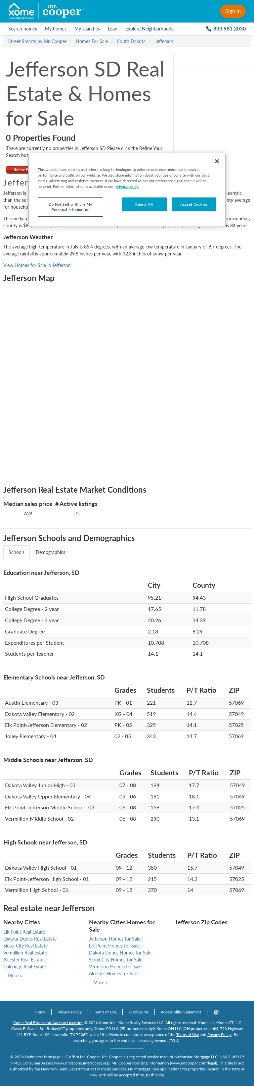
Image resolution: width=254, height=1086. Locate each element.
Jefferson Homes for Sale (114, 939)
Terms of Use (105, 1011)
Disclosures (138, 1011)
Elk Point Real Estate (24, 932)
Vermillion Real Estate (25, 952)
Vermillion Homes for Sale (115, 966)
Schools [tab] (16, 552)
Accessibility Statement (181, 1011)
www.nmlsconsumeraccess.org (81, 1062)
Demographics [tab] (50, 552)
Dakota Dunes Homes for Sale (120, 952)
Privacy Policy (70, 1011)
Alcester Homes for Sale (113, 973)
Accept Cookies (194, 204)
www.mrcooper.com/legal (193, 1062)
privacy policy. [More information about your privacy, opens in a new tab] (127, 186)
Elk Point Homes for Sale (114, 946)
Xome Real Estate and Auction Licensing (48, 1022)
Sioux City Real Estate (25, 946)
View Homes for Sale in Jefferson (37, 265)
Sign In (233, 11)
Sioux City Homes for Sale (115, 959)
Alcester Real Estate (23, 959)
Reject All (144, 204)
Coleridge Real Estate (24, 966)
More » (15, 975)
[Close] (217, 161)
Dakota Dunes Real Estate (30, 939)
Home (40, 1011)
